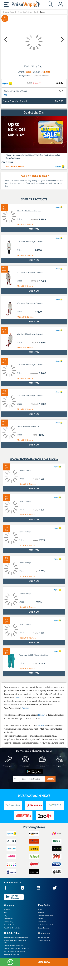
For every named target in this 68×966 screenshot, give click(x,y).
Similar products (34, 199)
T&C (5, 95)
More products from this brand (34, 458)
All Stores (41, 912)
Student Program (43, 928)
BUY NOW (44, 961)
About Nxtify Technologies (12, 928)
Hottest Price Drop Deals (45, 925)
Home (40, 909)
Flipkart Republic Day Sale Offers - (16, 948)
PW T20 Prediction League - (14, 951)
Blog (5, 912)
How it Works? (8, 919)
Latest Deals (42, 922)
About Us (7, 909)
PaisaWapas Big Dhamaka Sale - (16, 937)
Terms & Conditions (10, 925)
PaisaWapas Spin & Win (11, 954)
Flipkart (45, 71)
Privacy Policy (8, 922)
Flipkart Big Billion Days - (13, 945)
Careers (40, 919)
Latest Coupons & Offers (45, 915)
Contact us (44, 933)
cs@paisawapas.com (44, 940)
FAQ (5, 915)
